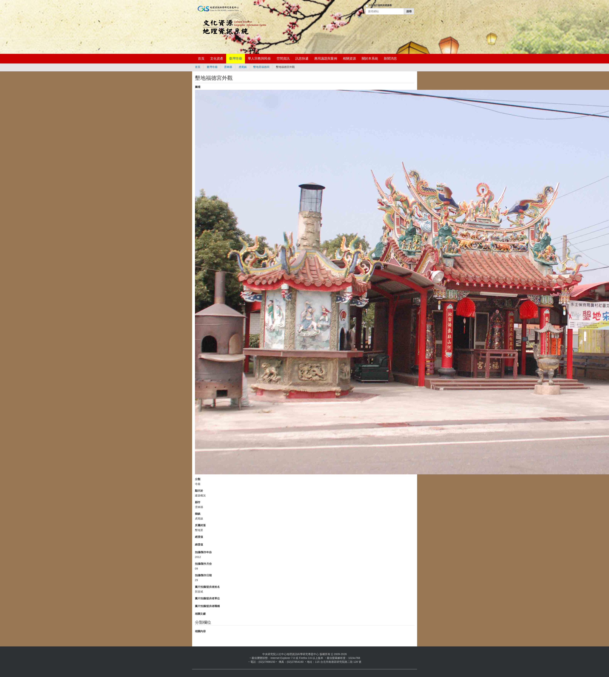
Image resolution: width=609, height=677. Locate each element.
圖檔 (197, 86)
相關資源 (349, 58)
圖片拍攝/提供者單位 (207, 598)
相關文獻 (200, 613)
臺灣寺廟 (235, 58)
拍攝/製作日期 (203, 575)
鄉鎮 (197, 513)
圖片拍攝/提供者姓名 (207, 586)
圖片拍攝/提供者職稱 (207, 606)
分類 (197, 479)
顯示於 (199, 490)
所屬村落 (200, 525)
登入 (360, 16)
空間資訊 (283, 58)
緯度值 (199, 544)
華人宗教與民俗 (259, 58)
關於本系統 (370, 58)
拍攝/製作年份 (203, 552)
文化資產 (216, 58)
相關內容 (200, 631)
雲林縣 (228, 66)
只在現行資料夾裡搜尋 (380, 5)
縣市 (197, 502)
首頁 (201, 58)
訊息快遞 (301, 58)
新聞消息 (390, 58)
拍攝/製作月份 (203, 563)
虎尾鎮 (243, 66)
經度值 (199, 536)
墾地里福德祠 (261, 66)
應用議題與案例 (325, 58)
